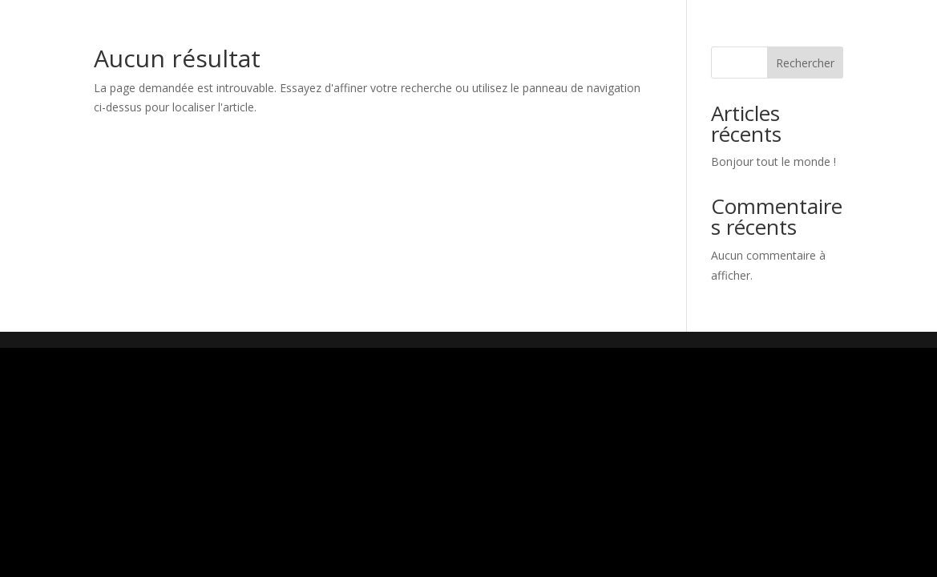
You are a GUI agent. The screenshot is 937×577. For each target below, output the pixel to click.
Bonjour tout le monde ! (773, 161)
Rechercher (805, 63)
